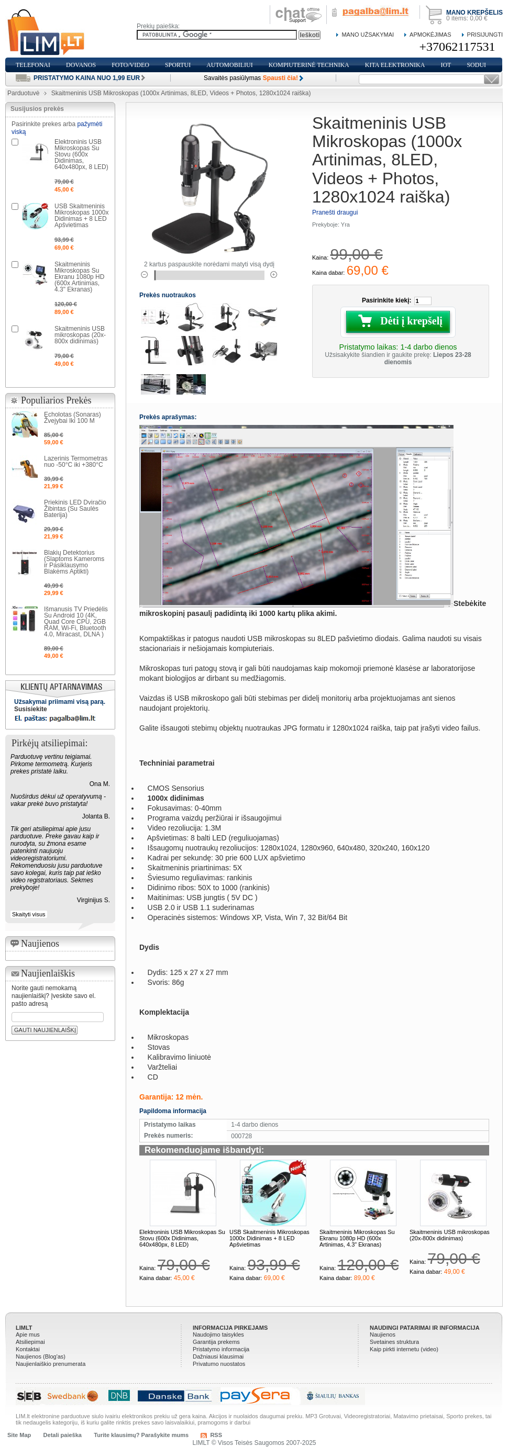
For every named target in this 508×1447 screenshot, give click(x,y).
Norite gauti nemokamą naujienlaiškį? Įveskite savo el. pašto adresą (54, 995)
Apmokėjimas (430, 34)
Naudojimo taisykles (218, 1334)
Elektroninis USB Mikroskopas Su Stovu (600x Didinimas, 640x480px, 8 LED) (182, 1238)
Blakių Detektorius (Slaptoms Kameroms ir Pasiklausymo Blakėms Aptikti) (74, 562)
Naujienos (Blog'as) (40, 1356)
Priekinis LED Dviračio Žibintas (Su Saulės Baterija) (75, 509)
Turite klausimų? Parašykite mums (141, 1435)
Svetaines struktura (394, 1342)
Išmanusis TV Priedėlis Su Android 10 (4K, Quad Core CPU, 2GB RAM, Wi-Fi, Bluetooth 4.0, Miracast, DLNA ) (76, 621)
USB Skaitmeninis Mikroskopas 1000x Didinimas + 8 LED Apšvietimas (269, 1238)
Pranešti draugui (335, 212)
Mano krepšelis (474, 12)
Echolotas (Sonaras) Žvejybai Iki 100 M (72, 417)
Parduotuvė (23, 93)
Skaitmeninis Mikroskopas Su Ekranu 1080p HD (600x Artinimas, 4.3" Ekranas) (357, 1238)
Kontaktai (28, 1349)
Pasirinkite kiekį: (387, 300)
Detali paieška (62, 1435)
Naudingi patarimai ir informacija (425, 1328)
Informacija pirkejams (230, 1328)
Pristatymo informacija (221, 1349)
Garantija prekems (216, 1342)
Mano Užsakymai (367, 34)
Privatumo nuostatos (219, 1364)
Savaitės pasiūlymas (251, 78)
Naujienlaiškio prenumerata (50, 1364)
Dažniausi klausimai (218, 1356)
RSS (216, 1435)
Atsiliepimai (30, 1342)
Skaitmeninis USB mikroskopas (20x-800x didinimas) (450, 1235)
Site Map (19, 1435)
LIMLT (24, 1328)
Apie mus (28, 1334)
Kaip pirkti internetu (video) (404, 1349)
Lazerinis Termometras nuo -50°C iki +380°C (75, 461)
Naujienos (382, 1334)
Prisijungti (485, 34)
